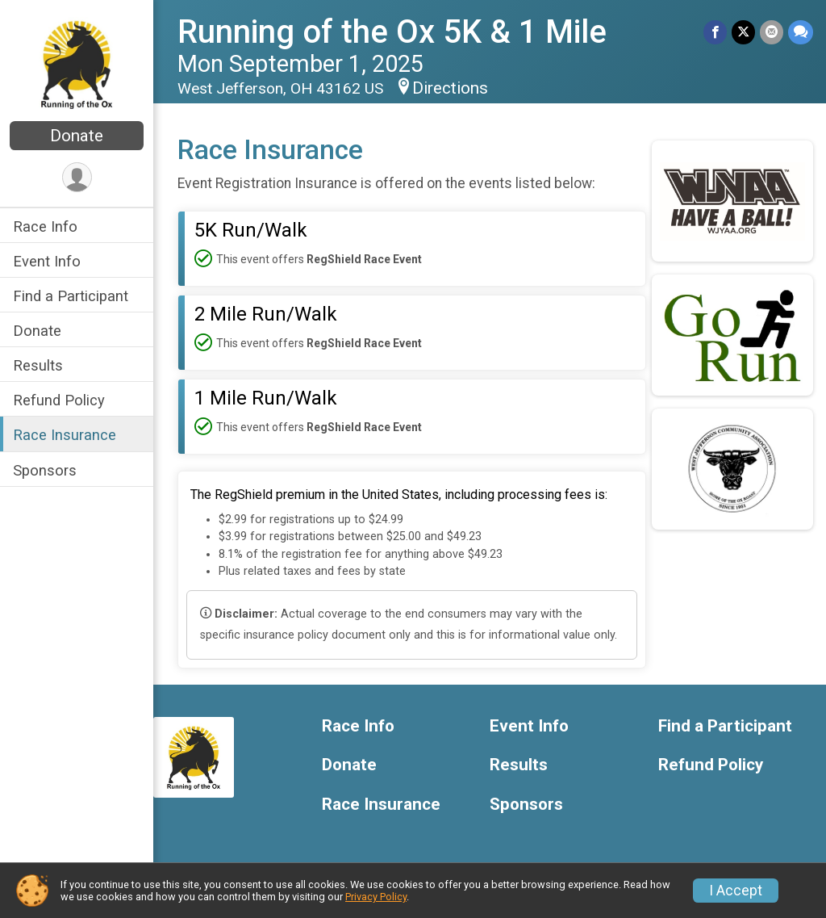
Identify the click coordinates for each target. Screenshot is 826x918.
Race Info (45, 226)
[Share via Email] (771, 32)
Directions (450, 88)
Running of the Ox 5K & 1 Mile (392, 32)
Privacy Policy (376, 897)
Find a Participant (70, 295)
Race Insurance (64, 434)
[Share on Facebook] (715, 32)
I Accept (735, 890)
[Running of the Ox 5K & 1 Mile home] (77, 62)
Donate (76, 135)
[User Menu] (77, 177)
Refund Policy (59, 400)
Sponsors (45, 470)
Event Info (47, 261)
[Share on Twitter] (743, 32)
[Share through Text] (800, 32)
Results (38, 365)
